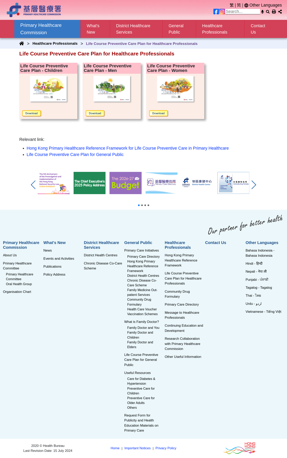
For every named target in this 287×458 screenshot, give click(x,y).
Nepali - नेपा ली (256, 271)
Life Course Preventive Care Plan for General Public (75, 154)
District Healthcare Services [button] (133, 28)
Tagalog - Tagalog (259, 288)
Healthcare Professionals (55, 43)
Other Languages (263, 5)
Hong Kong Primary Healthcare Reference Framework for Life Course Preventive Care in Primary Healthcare (128, 148)
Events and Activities (58, 258)
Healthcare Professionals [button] (214, 28)
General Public (138, 242)
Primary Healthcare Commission (21, 245)
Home (115, 448)
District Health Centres (100, 255)
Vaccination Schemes (142, 314)
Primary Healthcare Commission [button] (40, 28)
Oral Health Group (19, 284)
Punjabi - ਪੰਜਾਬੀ (257, 280)
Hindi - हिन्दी (254, 263)
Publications (52, 266)
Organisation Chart (17, 292)
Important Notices (137, 448)
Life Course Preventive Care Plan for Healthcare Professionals (183, 278)
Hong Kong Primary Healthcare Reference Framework (142, 266)
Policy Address (54, 274)
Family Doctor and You (143, 327)
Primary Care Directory (143, 256)
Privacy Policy (165, 448)
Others (132, 407)
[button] (139, 205)
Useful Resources (137, 373)
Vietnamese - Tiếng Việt (263, 312)
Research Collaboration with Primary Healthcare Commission (182, 344)
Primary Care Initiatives (141, 250)
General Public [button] (176, 28)
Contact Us (258, 28)
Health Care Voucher (142, 309)
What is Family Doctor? (141, 322)
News (47, 250)
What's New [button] (93, 28)
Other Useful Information (183, 357)
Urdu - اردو (254, 304)
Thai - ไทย (253, 295)
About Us (10, 255)
